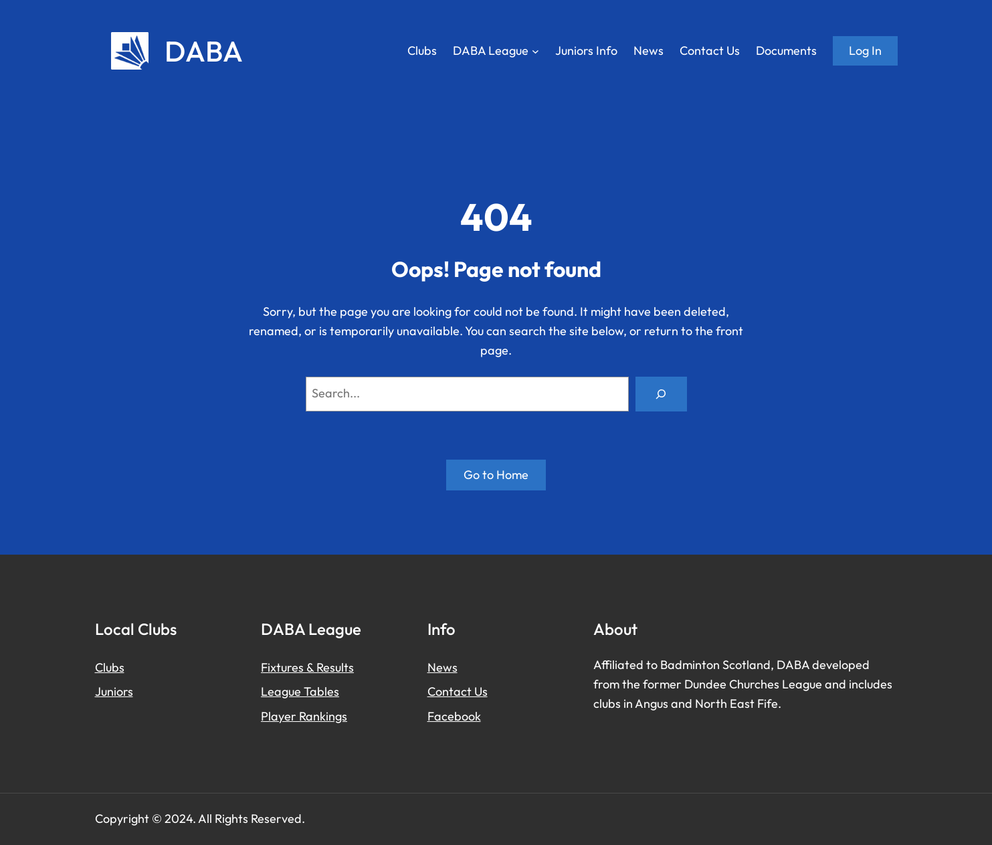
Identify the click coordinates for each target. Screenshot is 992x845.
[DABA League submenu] (535, 51)
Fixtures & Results (307, 667)
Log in (865, 50)
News (442, 667)
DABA (204, 51)
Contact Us (457, 691)
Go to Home (496, 474)
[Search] (660, 394)
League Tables (300, 691)
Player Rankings (304, 716)
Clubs (109, 667)
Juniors (114, 691)
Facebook (454, 716)
